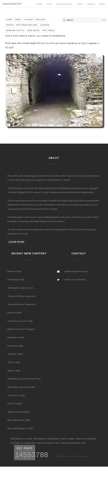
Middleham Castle (15, 337)
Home (39, 4)
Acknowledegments (70, 443)
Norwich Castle (14, 403)
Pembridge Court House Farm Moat (24, 379)
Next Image (48, 30)
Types (80, 4)
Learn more (16, 242)
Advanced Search (45, 443)
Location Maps (64, 4)
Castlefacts (12, 4)
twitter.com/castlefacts (75, 279)
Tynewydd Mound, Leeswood (21, 296)
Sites (49, 4)
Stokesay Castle (15, 354)
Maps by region (67, 438)
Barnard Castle (15, 30)
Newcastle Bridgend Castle (20, 428)
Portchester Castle (16, 279)
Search (91, 4)
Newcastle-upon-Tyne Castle (21, 387)
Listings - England (34, 20)
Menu (18, 20)
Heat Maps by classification (23, 443)
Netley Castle (13, 370)
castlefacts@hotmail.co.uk (76, 271)
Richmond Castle (15, 346)
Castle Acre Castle (16, 395)
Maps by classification (86, 438)
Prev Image (33, 30)
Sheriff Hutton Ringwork (18, 412)
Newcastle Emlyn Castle (18, 420)
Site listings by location (21, 438)
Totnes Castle (13, 362)
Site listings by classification (46, 438)
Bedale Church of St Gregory (21, 329)
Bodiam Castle (14, 271)
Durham (44, 25)
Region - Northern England (21, 25)
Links (83, 443)
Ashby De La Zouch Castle (20, 321)
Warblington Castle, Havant (20, 288)
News (102, 4)
